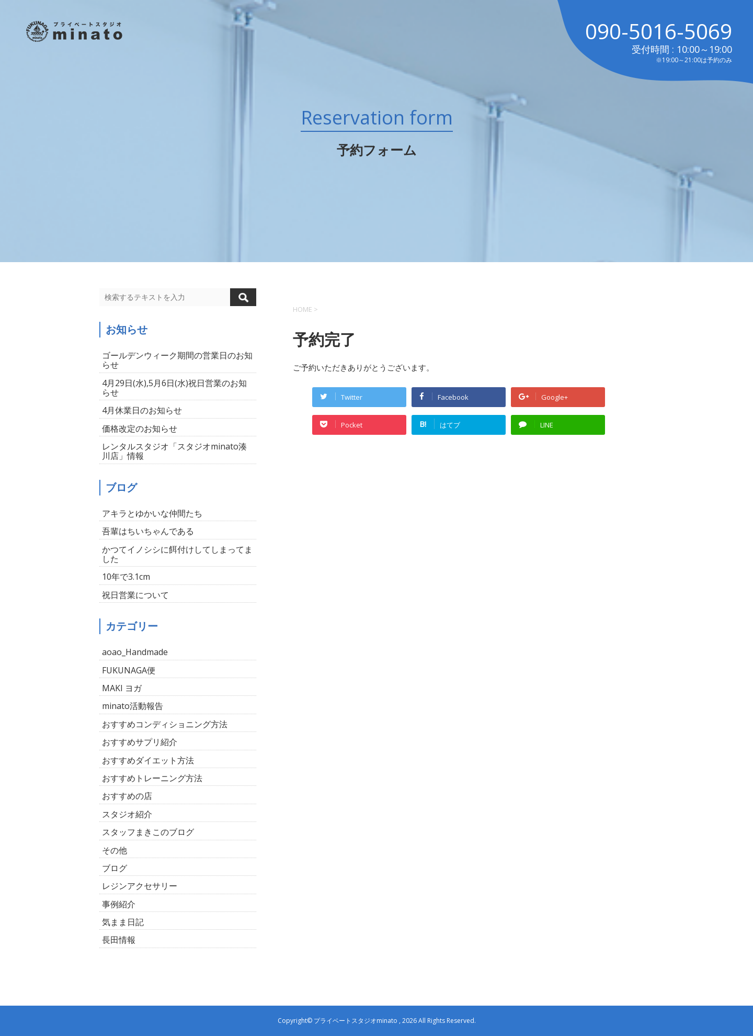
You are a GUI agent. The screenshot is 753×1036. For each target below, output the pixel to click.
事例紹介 (118, 904)
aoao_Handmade (135, 652)
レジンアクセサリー (139, 886)
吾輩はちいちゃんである (148, 531)
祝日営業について (135, 595)
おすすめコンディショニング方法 (164, 724)
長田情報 (118, 939)
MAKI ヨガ (122, 688)
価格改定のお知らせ (139, 428)
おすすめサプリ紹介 (139, 742)
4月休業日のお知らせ (142, 410)
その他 (114, 850)
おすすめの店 (127, 796)
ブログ (114, 868)
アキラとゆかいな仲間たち (152, 513)
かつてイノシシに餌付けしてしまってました (177, 554)
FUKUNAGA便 (128, 670)
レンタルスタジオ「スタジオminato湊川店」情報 (174, 451)
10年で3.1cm (126, 576)
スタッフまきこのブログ (148, 832)
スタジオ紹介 (127, 814)
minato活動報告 (132, 706)
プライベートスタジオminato (355, 1020)
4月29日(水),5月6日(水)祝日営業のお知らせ (174, 387)
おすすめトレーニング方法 (152, 778)
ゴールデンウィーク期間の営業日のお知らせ (177, 360)
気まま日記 (123, 922)
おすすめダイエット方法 (148, 760)
